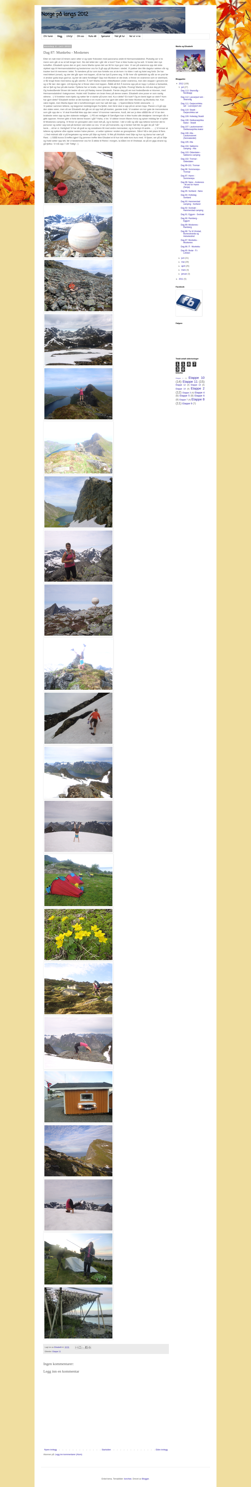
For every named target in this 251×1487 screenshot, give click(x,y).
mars (183, 270)
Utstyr (69, 36)
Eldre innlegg (162, 1450)
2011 (181, 279)
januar (184, 274)
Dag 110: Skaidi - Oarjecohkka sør (189, 111)
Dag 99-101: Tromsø (190, 165)
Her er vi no (134, 36)
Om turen (48, 36)
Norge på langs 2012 (64, 14)
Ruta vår (92, 36)
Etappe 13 (196, 385)
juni (183, 258)
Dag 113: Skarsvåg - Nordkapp (190, 91)
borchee (127, 1479)
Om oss (80, 36)
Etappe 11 (57, 1351)
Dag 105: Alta (187, 142)
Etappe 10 (197, 377)
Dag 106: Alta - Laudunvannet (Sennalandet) (188, 135)
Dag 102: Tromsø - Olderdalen (189, 160)
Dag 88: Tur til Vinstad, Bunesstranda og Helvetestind (191, 233)
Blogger (145, 1479)
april (183, 266)
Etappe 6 (200, 395)
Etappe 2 (198, 388)
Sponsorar (105, 36)
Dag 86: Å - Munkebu (190, 246)
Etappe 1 (179, 378)
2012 (181, 83)
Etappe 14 (181, 389)
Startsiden (106, 1450)
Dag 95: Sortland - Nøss (192, 191)
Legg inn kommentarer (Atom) (68, 1454)
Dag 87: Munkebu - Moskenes (189, 241)
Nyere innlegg (50, 1450)
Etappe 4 (200, 392)
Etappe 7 (183, 400)
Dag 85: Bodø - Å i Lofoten (189, 251)
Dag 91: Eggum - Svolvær (192, 214)
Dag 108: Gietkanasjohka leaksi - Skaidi (192, 121)
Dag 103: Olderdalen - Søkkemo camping (191, 153)
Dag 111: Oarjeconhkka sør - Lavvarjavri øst (191, 104)
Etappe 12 (181, 385)
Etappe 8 (198, 399)
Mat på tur (120, 36)
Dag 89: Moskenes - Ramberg (190, 226)
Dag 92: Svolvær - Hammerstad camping (192, 209)
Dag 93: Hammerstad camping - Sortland (190, 202)
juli (182, 87)
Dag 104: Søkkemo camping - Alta (189, 147)
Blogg (59, 36)
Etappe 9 (187, 403)
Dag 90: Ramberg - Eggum (189, 219)
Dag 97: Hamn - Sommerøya (188, 177)
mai (183, 262)
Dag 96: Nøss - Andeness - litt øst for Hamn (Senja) (192, 184)
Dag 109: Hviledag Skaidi (192, 116)
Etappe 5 (185, 395)
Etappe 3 (186, 393)
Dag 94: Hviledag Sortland (188, 196)
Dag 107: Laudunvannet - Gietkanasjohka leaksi (192, 128)
